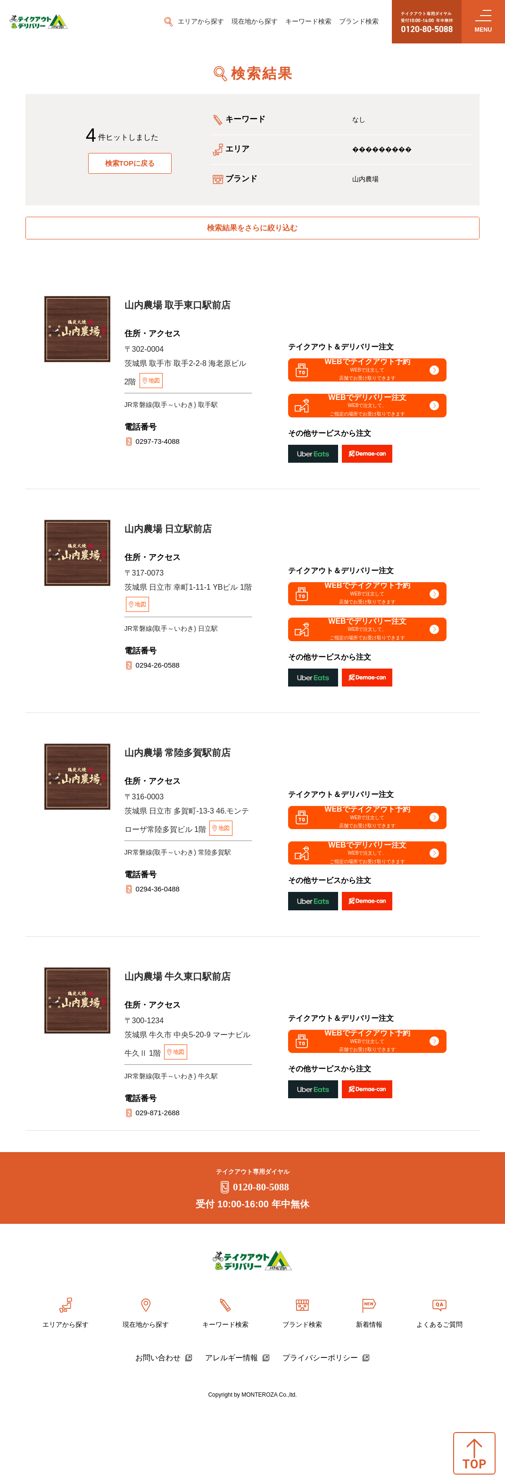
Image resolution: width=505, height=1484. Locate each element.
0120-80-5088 (252, 1263)
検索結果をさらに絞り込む (252, 232)
